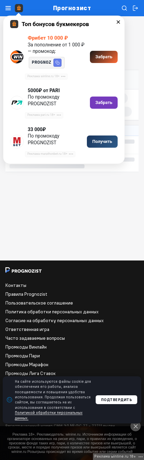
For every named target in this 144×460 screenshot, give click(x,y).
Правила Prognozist (26, 294)
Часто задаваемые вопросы (35, 338)
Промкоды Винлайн (26, 347)
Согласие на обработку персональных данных (54, 320)
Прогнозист (72, 8)
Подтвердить (116, 399)
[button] (57, 63)
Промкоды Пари (22, 356)
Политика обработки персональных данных (52, 312)
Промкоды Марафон (26, 364)
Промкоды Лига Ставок (30, 373)
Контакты (15, 285)
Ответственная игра (27, 329)
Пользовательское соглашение (39, 303)
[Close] (135, 426)
